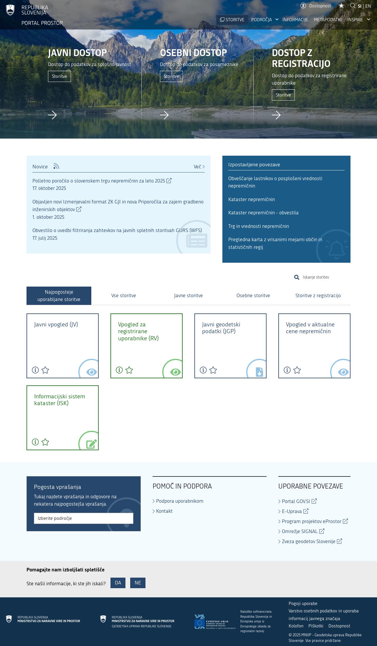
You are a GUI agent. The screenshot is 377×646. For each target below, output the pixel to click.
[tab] (59, 296)
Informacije (295, 19)
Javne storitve (188, 295)
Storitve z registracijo (318, 295)
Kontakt (164, 511)
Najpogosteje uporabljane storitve (58, 296)
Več (197, 167)
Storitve (59, 76)
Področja (261, 19)
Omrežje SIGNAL (300, 531)
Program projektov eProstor (311, 521)
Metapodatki (328, 19)
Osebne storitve (253, 295)
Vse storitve (123, 295)
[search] (325, 277)
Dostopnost (315, 6)
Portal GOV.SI (296, 501)
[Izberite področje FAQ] (83, 518)
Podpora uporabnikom (180, 501)
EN (368, 6)
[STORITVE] (232, 19)
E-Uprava (292, 511)
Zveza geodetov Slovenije (308, 541)
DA (118, 583)
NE (138, 583)
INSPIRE (355, 19)
